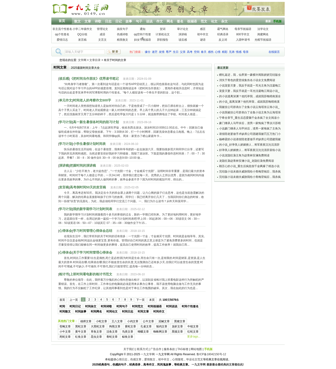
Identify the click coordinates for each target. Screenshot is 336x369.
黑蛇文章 (80, 326)
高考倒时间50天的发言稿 (88, 187)
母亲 (245, 52)
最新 (268, 21)
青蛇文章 (112, 336)
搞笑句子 (122, 29)
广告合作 (155, 349)
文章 (87, 21)
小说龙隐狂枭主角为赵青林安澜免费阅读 (244, 155)
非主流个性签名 (62, 29)
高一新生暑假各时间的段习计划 (96, 122)
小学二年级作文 (82, 29)
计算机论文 (163, 34)
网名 (170, 21)
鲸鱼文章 (127, 336)
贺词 (162, 29)
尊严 (169, 52)
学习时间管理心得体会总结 (92, 231)
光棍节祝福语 (263, 39)
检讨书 (64, 274)
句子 (139, 21)
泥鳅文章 (164, 321)
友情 (161, 52)
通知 (142, 29)
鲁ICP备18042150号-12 (211, 354)
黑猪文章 (179, 321)
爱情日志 (62, 39)
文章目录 (95, 60)
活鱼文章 (112, 331)
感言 (203, 29)
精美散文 (122, 39)
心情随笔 (177, 359)
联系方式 (142, 349)
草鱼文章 (96, 331)
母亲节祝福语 (242, 29)
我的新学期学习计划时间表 (92, 209)
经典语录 (222, 34)
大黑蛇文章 (98, 326)
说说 (149, 21)
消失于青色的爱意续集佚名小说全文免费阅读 (247, 80)
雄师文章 (85, 321)
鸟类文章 (127, 331)
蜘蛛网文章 (160, 331)
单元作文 (65, 100)
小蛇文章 (101, 321)
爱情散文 (149, 359)
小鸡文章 (132, 321)
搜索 (114, 51)
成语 (102, 34)
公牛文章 (148, 321)
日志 (108, 21)
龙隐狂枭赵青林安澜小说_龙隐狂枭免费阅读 (246, 160)
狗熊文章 (114, 326)
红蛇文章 (193, 331)
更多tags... (193, 336)
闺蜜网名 (263, 34)
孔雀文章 (146, 326)
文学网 (82, 60)
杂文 (224, 21)
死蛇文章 (65, 336)
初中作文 (202, 34)
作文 (159, 21)
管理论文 (102, 29)
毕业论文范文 (194, 359)
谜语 (203, 39)
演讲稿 (182, 34)
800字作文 (242, 34)
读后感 (182, 39)
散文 (77, 21)
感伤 (211, 52)
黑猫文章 (177, 331)
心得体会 (65, 231)
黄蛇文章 (130, 326)
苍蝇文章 (65, 326)
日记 (118, 21)
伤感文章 (135, 359)
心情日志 (121, 359)
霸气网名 (222, 29)
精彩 (225, 52)
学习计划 (65, 122)
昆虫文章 (96, 336)
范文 (204, 21)
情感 (239, 52)
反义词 (223, 39)
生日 (175, 52)
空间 (197, 52)
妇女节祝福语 (142, 39)
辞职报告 (162, 39)
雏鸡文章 (161, 326)
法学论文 (263, 29)
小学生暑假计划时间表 (89, 144)
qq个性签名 (62, 34)
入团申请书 (243, 39)
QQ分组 (82, 34)
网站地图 (196, 349)
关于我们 (129, 349)
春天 (203, 52)
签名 (180, 21)
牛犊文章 (193, 326)
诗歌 (98, 21)
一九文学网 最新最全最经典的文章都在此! (218, 364)
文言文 (102, 39)
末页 (152, 299)
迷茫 (155, 52)
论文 (214, 21)
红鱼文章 (80, 336)
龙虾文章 (177, 326)
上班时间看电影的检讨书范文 (91, 274)
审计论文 (182, 29)
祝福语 (192, 21)
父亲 (183, 52)
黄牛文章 (80, 331)
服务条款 (169, 349)
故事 (129, 21)
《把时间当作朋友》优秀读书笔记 (94, 78)
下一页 (140, 299)
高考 (189, 52)
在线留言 (274, 52)
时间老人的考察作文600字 (92, 100)
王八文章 (117, 321)
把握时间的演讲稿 (83, 165)
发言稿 (82, 39)
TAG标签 (183, 349)
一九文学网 (148, 354)
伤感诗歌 (122, 34)
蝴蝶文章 (143, 331)
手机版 (277, 21)
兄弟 (231, 52)
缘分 (147, 52)
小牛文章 (65, 331)
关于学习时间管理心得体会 (92, 252)
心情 (217, 52)
